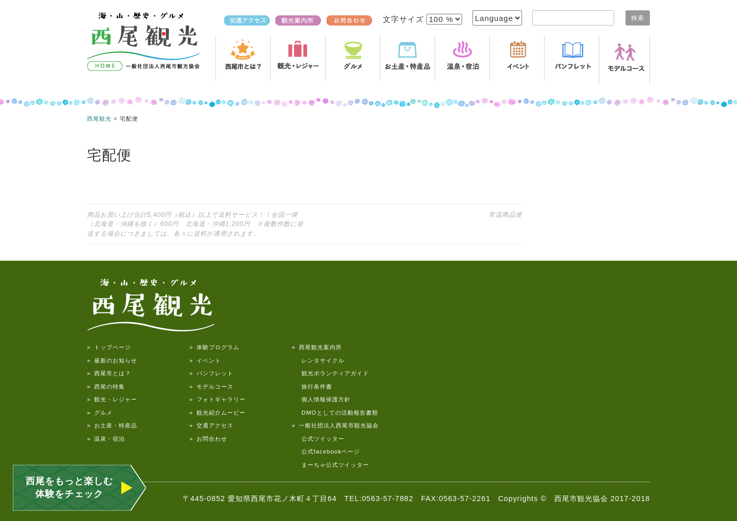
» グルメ (100, 413)
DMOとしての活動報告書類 (335, 413)
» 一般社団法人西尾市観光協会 (335, 425)
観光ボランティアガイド (330, 373)
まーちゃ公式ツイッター (330, 465)
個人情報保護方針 (321, 399)
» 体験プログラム (214, 347)
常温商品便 (505, 214)
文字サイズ (404, 19)
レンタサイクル (318, 360)
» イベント (205, 360)
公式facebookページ (326, 451)
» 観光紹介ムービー (217, 413)
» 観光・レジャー (112, 399)
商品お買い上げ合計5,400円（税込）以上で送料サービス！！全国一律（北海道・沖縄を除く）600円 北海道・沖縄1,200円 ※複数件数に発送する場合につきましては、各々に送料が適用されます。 (195, 224)
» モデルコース (211, 386)
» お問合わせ (208, 439)
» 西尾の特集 (106, 386)
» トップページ (109, 347)
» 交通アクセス (211, 425)
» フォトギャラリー (217, 399)
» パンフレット (211, 373)
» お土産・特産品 (112, 425)
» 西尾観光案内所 (317, 347)
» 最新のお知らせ (112, 360)
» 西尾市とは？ (109, 373)
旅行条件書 (312, 386)
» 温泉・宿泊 (106, 439)
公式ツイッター (318, 439)
